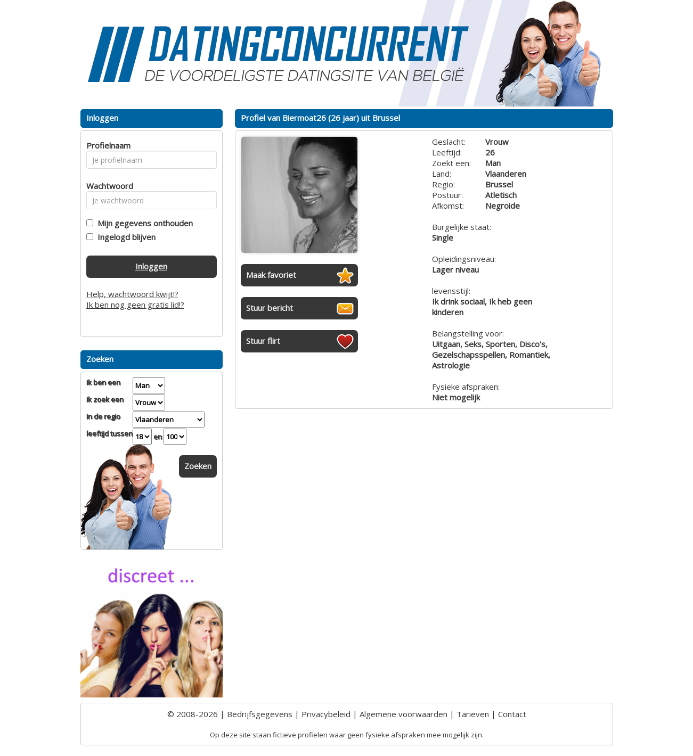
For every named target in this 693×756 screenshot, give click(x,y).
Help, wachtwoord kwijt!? (132, 294)
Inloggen (151, 266)
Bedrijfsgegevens (259, 714)
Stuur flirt (263, 340)
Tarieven (472, 714)
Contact (512, 714)
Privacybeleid (325, 714)
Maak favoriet (271, 274)
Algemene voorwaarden (403, 714)
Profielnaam (106, 145)
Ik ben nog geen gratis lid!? (135, 304)
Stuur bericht (269, 307)
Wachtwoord (106, 185)
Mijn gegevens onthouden (143, 223)
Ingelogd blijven (124, 237)
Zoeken (197, 466)
